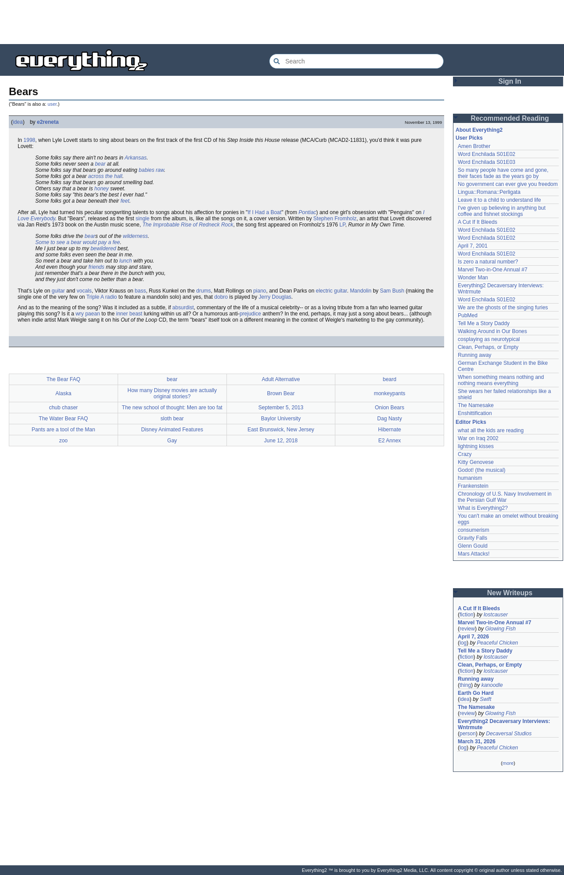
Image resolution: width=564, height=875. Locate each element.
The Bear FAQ (64, 379)
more (507, 763)
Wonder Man (473, 277)
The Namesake (476, 405)
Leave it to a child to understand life (499, 200)
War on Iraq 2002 (478, 438)
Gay (172, 441)
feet (124, 201)
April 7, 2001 (472, 246)
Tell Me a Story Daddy (483, 323)
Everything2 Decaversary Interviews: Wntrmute (504, 724)
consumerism (473, 530)
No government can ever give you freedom (508, 184)
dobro (221, 297)
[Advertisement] (282, 22)
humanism (470, 478)
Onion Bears (389, 407)
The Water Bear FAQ (63, 418)
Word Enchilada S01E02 (487, 154)
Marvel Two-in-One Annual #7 (492, 270)
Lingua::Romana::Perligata (489, 192)
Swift (485, 699)
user (52, 104)
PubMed (468, 315)
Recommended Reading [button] (510, 118)
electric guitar (331, 291)
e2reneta (48, 122)
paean (92, 314)
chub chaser (63, 407)
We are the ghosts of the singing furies (503, 307)
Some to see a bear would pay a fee (77, 242)
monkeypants (389, 393)
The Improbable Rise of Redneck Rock (187, 225)
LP (342, 225)
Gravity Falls (472, 538)
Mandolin (360, 291)
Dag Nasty (389, 418)
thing (465, 685)
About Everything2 (479, 130)
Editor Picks (471, 422)
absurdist (183, 307)
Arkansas (136, 158)
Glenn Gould (472, 546)
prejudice (250, 314)
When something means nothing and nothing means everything (501, 380)
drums (203, 291)
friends (96, 267)
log (463, 643)
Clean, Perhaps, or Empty (488, 347)
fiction (466, 615)
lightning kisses (476, 446)
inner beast (129, 314)
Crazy (464, 454)
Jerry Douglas (275, 297)
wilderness (135, 236)
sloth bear (172, 418)
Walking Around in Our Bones (492, 331)
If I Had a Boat (265, 212)
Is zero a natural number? (488, 262)
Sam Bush (392, 291)
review (467, 629)
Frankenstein (473, 486)
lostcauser (496, 615)
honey (101, 188)
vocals (84, 291)
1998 (29, 140)
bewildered (103, 248)
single (142, 218)
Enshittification (475, 413)
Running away (474, 355)
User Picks (469, 138)
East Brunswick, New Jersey (281, 429)
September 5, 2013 (280, 407)
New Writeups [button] (510, 593)
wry (79, 314)
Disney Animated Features (172, 429)
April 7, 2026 (473, 637)
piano (259, 291)
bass (140, 291)
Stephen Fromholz (334, 218)
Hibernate (389, 429)
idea (18, 122)
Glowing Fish (500, 629)
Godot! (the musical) (481, 470)
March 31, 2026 (476, 741)
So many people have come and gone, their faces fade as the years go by (503, 173)
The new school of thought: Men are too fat (172, 407)
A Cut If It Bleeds (477, 222)
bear (100, 164)
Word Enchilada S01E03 (487, 162)
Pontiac (307, 212)
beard (390, 379)
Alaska (63, 393)
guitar (58, 291)
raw (160, 170)
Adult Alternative (281, 379)
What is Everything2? (483, 508)
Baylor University (281, 418)
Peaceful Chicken (497, 643)
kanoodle (492, 685)
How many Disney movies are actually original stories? (172, 393)
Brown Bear (281, 393)
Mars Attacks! (474, 554)
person (468, 733)
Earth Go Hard (476, 693)
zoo (63, 441)
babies (146, 170)
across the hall (105, 176)
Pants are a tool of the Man (63, 429)
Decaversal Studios (508, 733)
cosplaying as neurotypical (489, 339)
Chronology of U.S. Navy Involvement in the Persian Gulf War (505, 497)
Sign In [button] (509, 81)
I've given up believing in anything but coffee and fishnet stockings (501, 211)
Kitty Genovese (476, 462)
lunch (125, 261)
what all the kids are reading (490, 430)
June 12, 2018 (280, 441)
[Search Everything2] (356, 61)
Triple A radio (101, 297)
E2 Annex (389, 441)
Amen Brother (474, 146)
